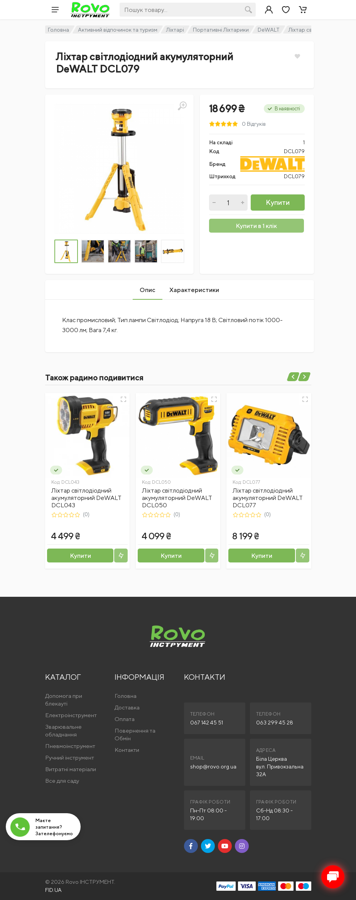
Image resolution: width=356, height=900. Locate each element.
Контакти (127, 749)
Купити (278, 202)
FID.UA (53, 890)
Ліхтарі (175, 30)
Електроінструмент (71, 715)
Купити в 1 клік (256, 226)
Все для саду (62, 780)
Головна (58, 30)
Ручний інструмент (69, 757)
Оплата (125, 719)
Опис (147, 290)
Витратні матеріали (70, 769)
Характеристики (194, 290)
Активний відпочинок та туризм (117, 30)
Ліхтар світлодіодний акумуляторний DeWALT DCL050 (177, 498)
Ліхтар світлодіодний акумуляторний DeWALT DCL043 (86, 498)
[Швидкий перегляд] (123, 399)
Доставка (127, 707)
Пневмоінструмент (70, 746)
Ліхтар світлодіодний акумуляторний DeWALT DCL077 (268, 498)
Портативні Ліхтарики (221, 30)
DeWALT (269, 30)
